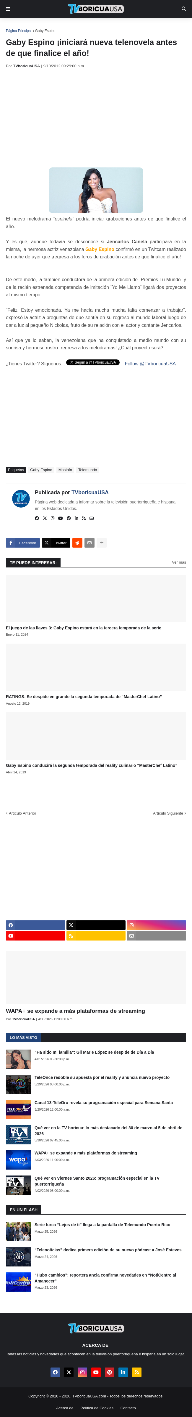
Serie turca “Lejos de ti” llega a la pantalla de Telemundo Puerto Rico (102, 1224)
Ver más (179, 562)
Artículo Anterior (22, 813)
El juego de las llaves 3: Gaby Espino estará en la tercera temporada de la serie (83, 628)
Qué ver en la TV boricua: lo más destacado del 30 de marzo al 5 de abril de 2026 (108, 1130)
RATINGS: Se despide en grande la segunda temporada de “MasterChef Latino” (84, 696)
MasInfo (65, 470)
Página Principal (19, 31)
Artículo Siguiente (168, 813)
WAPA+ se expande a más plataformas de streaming (75, 1011)
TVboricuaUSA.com (89, 1396)
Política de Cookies (97, 1408)
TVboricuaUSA (90, 492)
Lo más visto (23, 1037)
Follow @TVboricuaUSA (150, 363)
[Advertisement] (99, 117)
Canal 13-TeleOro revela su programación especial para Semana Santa (104, 1102)
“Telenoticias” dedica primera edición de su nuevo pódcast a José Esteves (108, 1250)
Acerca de (65, 1408)
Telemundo (87, 470)
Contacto (128, 1408)
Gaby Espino (45, 31)
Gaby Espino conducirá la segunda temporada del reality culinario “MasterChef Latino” (91, 765)
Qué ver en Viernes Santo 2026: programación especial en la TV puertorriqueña (97, 1181)
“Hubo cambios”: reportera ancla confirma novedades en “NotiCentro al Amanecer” (105, 1278)
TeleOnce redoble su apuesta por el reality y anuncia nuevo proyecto (102, 1077)
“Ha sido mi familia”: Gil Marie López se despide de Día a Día (94, 1052)
